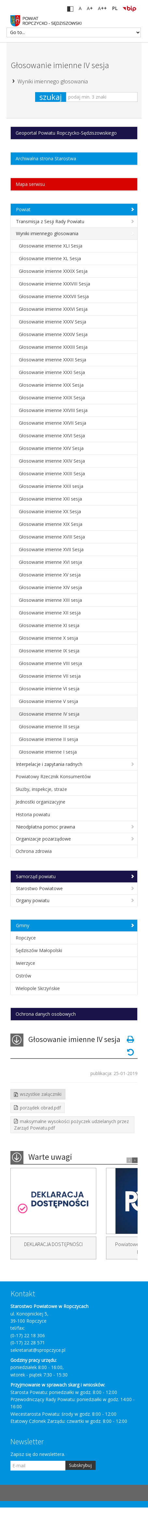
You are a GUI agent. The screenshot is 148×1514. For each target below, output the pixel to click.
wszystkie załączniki (40, 1094)
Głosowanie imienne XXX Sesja (51, 385)
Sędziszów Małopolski (39, 950)
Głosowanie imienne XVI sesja (50, 562)
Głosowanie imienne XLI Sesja (50, 246)
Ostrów (23, 976)
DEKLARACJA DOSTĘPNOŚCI (53, 1244)
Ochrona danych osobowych (46, 1014)
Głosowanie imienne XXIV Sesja (52, 461)
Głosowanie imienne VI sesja (49, 688)
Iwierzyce (25, 963)
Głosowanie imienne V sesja (48, 701)
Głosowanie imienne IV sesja (60, 65)
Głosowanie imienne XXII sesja (51, 486)
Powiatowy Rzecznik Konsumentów (53, 776)
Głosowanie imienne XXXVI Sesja (53, 309)
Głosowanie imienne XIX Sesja (50, 524)
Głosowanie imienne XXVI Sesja (52, 435)
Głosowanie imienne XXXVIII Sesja (54, 284)
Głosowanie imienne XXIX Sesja (52, 397)
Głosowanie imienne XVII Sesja (51, 549)
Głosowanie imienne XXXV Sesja (52, 322)
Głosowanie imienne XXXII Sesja (52, 360)
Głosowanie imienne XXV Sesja (51, 448)
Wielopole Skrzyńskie (38, 988)
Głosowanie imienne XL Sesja (50, 258)
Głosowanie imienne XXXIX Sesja (53, 271)
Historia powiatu (33, 814)
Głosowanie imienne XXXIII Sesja (53, 347)
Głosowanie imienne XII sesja (50, 613)
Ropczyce (26, 938)
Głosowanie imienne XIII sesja (50, 600)
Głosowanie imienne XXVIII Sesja (53, 410)
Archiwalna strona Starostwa (46, 158)
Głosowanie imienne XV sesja (50, 575)
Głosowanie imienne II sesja (48, 739)
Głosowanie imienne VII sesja (50, 676)
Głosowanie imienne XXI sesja (50, 499)
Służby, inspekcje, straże (41, 789)
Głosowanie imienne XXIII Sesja (52, 473)
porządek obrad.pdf (40, 1108)
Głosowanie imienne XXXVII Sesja (54, 296)
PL (114, 8)
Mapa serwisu (30, 184)
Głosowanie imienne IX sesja (49, 651)
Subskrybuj (80, 1465)
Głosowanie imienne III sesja (49, 726)
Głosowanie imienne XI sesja (49, 625)
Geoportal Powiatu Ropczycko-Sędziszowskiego (66, 133)
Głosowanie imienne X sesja (48, 638)
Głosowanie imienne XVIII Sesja (52, 537)
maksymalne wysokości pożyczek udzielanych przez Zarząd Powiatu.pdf (71, 1124)
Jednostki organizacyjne (40, 802)
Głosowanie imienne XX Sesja (50, 511)
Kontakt (23, 1294)
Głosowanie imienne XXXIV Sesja (53, 334)
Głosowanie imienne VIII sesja (50, 663)
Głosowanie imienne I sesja (48, 752)
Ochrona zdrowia (34, 851)
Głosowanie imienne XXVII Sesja (52, 423)
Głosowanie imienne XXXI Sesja (52, 372)
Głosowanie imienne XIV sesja (50, 587)
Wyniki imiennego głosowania (53, 81)
